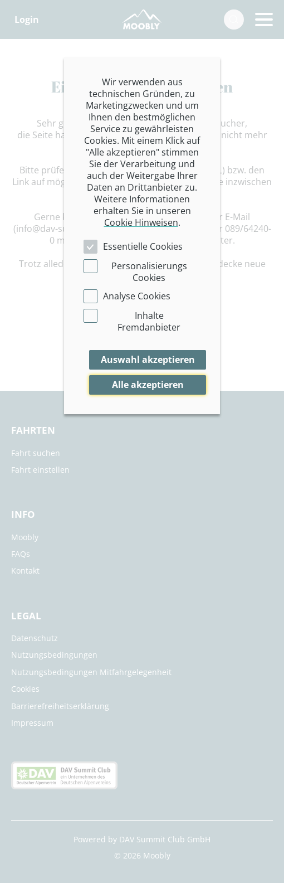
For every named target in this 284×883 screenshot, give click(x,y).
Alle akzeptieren (148, 385)
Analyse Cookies (136, 296)
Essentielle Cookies (143, 246)
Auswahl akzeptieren (148, 359)
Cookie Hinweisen (141, 222)
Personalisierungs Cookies (149, 272)
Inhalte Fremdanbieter (148, 321)
